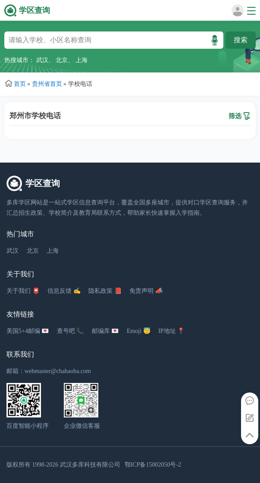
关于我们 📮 (23, 291)
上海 (81, 60)
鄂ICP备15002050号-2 (153, 464)
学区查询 (34, 10)
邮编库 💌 (105, 331)
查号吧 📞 (70, 331)
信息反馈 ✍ (64, 291)
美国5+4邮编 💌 (27, 331)
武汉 (42, 60)
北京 (62, 60)
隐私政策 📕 (105, 291)
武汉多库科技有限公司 (90, 464)
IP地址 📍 (171, 331)
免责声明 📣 (146, 291)
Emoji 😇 (138, 331)
